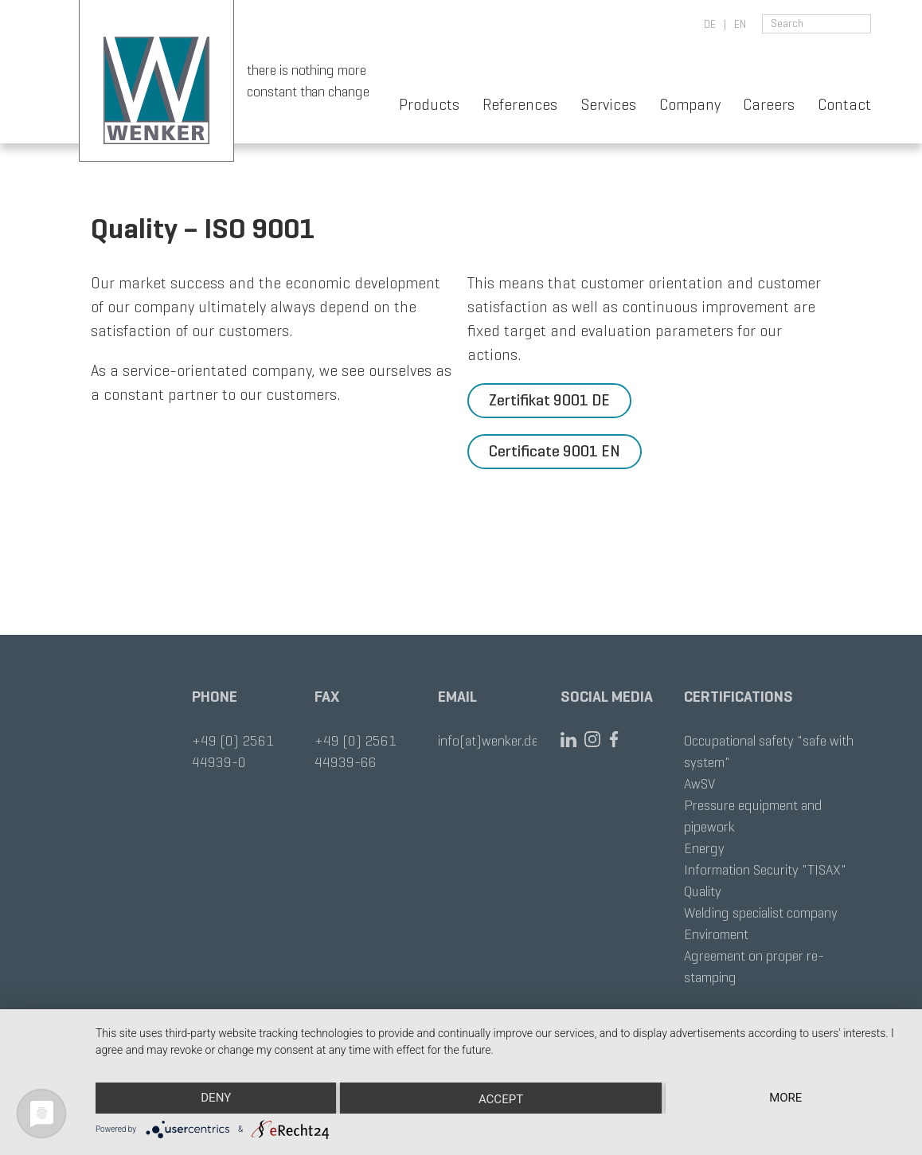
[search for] (816, 23)
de (710, 24)
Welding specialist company (761, 913)
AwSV (699, 784)
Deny (216, 1097)
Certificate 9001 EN (554, 451)
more (785, 1097)
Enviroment (716, 934)
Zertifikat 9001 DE (549, 400)
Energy (704, 848)
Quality (702, 891)
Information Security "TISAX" (765, 870)
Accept (501, 1099)
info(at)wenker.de (488, 741)
